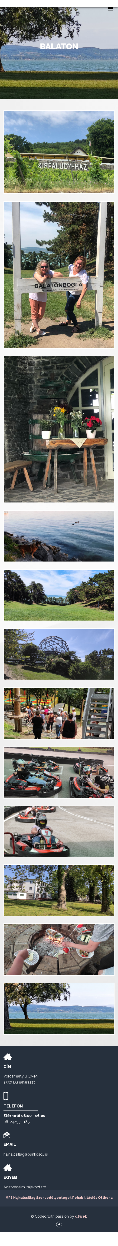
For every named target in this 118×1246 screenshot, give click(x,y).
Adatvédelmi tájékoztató (24, 1201)
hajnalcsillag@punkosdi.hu (25, 1168)
